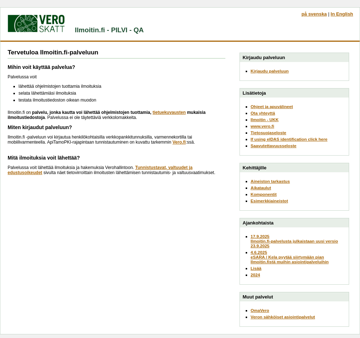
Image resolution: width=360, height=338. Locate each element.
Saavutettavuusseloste (273, 145)
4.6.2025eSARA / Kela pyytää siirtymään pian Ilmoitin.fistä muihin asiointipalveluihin (290, 257)
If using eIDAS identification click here (289, 139)
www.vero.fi (262, 126)
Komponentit (264, 194)
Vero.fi (179, 142)
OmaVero (260, 310)
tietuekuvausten (168, 112)
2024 (255, 274)
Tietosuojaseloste (268, 132)
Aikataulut (261, 187)
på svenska (314, 14)
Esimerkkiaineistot (269, 200)
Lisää (256, 268)
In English (342, 14)
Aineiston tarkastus (270, 181)
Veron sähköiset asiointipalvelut (283, 316)
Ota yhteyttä (263, 113)
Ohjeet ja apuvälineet (272, 106)
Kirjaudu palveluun (270, 71)
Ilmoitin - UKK (265, 119)
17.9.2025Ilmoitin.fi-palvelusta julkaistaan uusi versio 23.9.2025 (294, 241)
